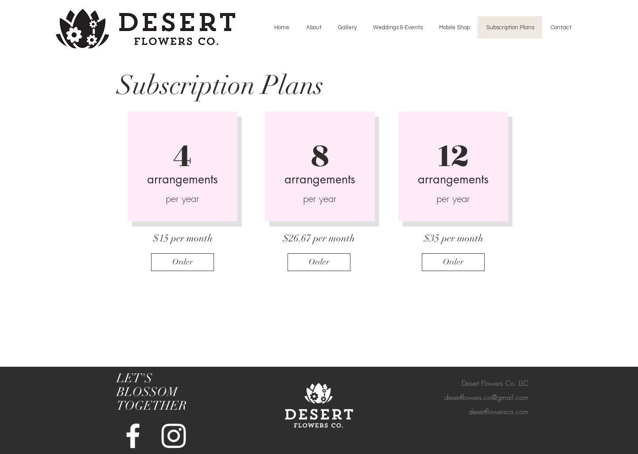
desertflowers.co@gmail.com (486, 397)
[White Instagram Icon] (173, 435)
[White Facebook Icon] (133, 435)
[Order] (182, 262)
